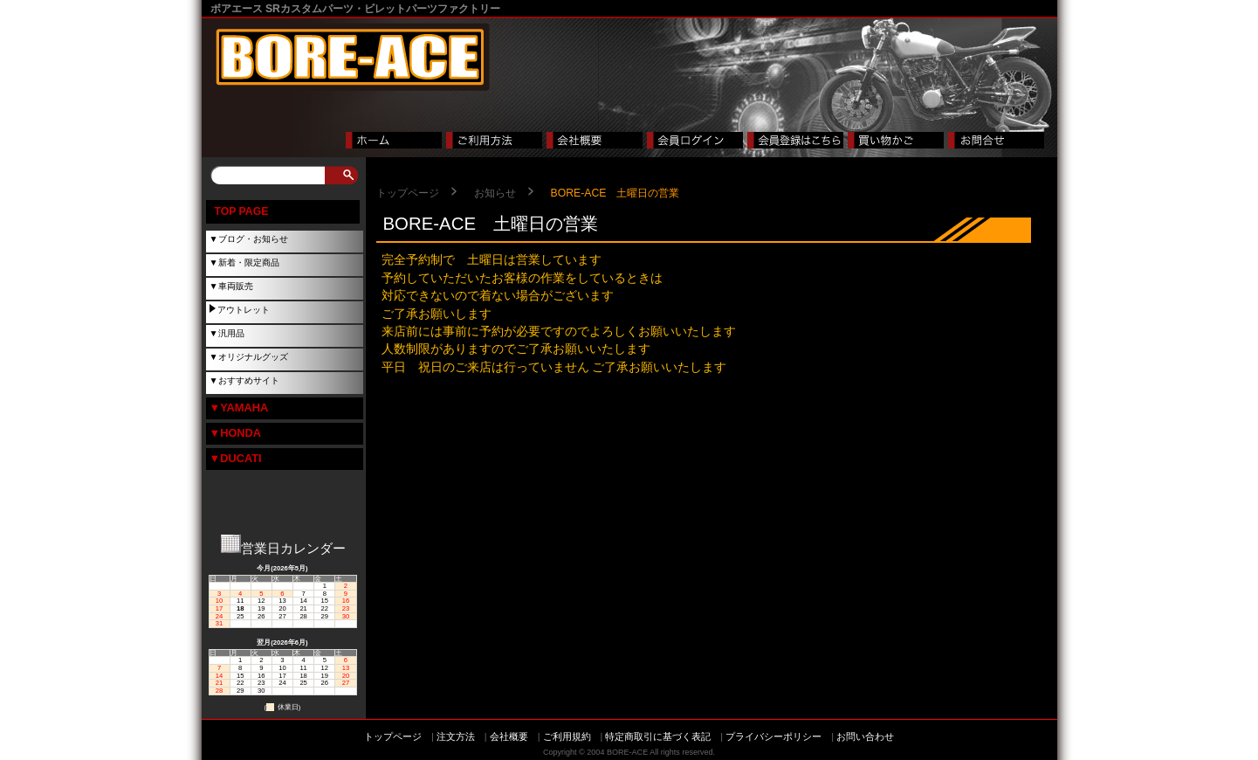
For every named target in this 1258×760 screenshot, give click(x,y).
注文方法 (456, 736)
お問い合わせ (865, 736)
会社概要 (509, 736)
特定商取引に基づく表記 (658, 736)
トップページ (407, 193)
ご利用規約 (567, 736)
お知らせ (495, 193)
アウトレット (243, 309)
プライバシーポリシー (773, 736)
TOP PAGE (242, 211)
